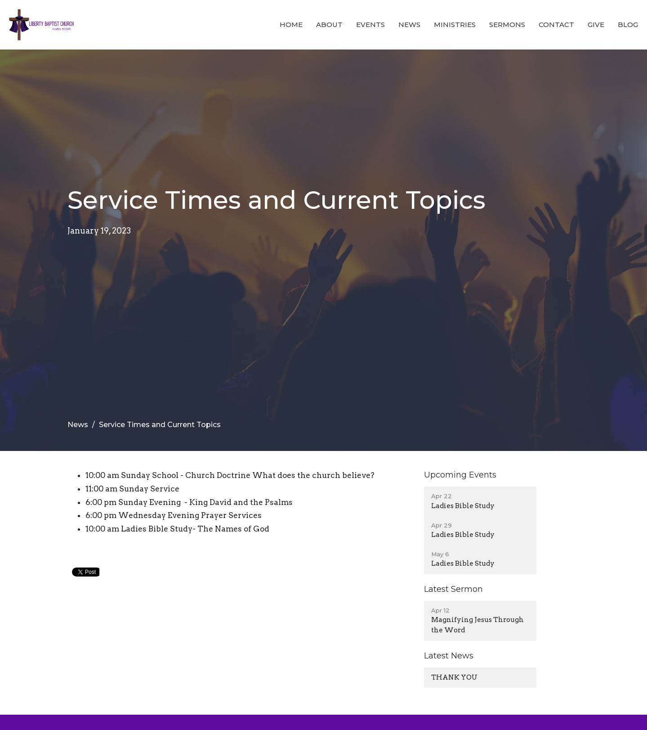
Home (291, 24)
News (409, 24)
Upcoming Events (460, 475)
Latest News (448, 656)
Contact (556, 24)
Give (596, 24)
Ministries (455, 24)
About (329, 24)
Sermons (507, 24)
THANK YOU (454, 677)
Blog (628, 24)
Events (370, 24)
